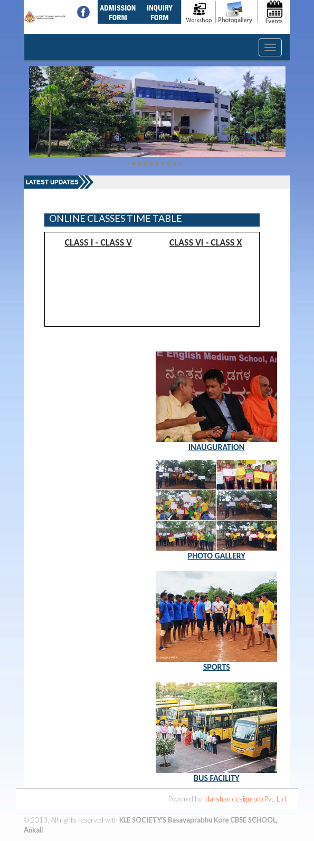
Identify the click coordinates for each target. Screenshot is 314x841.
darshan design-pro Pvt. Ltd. (247, 799)
